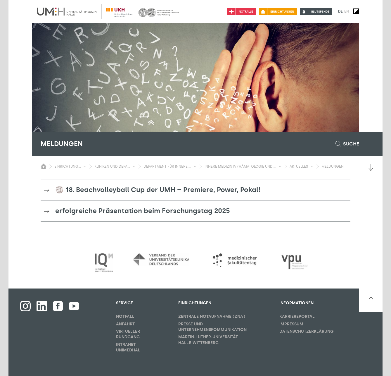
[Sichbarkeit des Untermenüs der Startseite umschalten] (43, 166)
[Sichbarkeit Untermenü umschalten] (84, 166)
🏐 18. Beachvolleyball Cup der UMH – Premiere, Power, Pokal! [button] (157, 190)
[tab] (195, 190)
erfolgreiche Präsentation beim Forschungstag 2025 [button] (142, 211)
